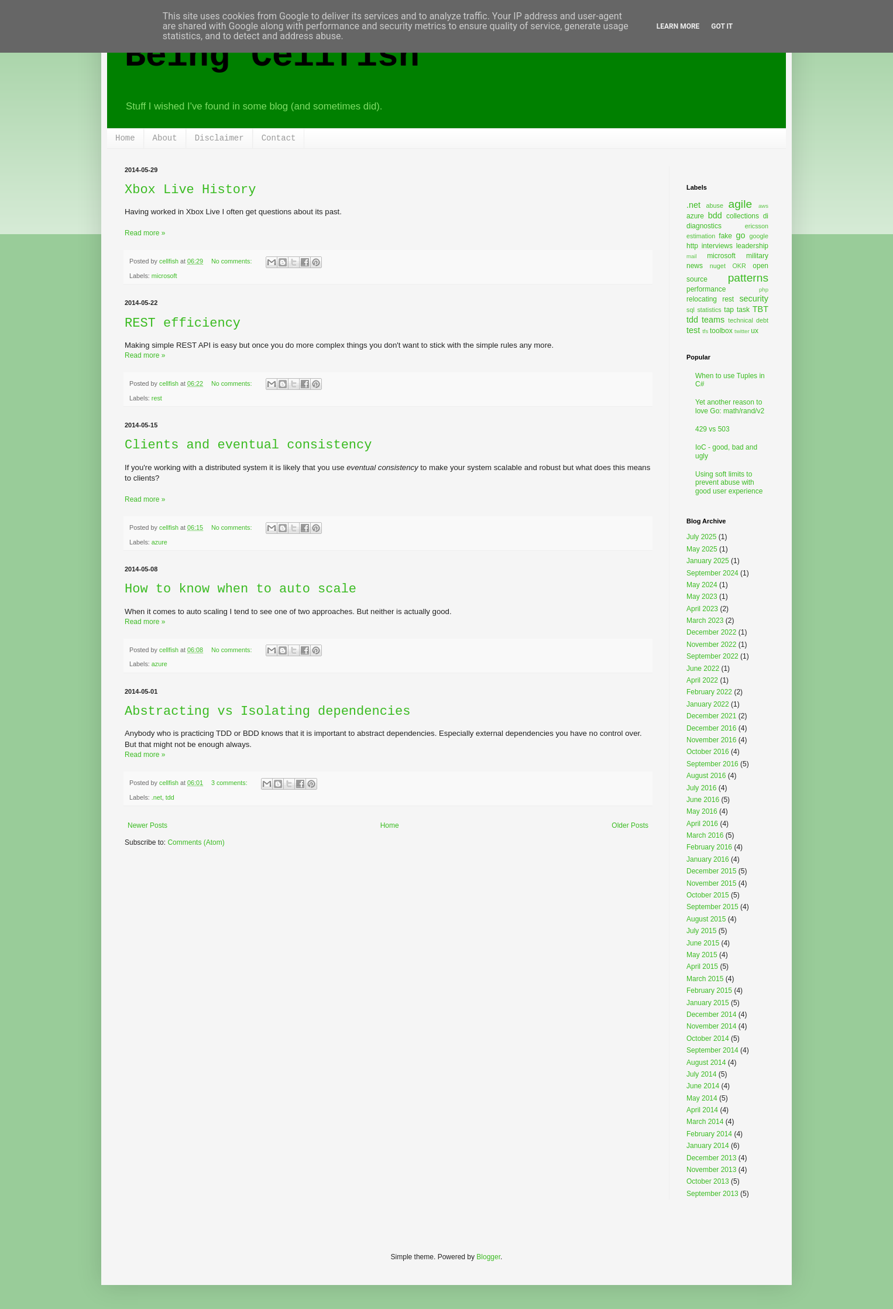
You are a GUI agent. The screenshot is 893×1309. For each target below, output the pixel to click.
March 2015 (704, 979)
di (765, 216)
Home (125, 138)
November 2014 (711, 1026)
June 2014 (702, 1086)
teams (713, 319)
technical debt (748, 320)
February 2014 (709, 1134)
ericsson (756, 225)
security (753, 298)
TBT (760, 309)
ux (754, 331)
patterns (748, 278)
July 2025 (701, 537)
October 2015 (707, 895)
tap (729, 310)
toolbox (721, 331)
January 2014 (707, 1146)
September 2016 (712, 764)
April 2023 (702, 609)
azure (159, 542)
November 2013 (711, 1170)
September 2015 (712, 907)
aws (763, 206)
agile (741, 204)
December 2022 (711, 632)
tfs (705, 331)
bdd (715, 215)
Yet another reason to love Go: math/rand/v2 (729, 406)
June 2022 (702, 668)
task (743, 310)
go (740, 235)
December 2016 (711, 728)
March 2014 (704, 1122)
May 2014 (701, 1098)
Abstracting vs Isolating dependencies (267, 711)
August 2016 (706, 776)
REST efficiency (183, 323)
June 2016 (702, 800)
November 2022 (711, 644)
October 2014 (707, 1038)
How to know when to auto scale (240, 589)
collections (742, 216)
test (693, 330)
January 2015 (707, 1003)
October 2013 (707, 1181)
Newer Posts (147, 825)
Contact (279, 138)
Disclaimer (219, 138)
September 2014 (712, 1050)
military (757, 256)
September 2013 (712, 1194)
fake (725, 236)
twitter (742, 331)
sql (690, 309)
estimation (700, 235)
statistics (709, 309)
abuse (714, 205)
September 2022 (712, 656)
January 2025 (707, 561)
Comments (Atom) (195, 842)
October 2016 (707, 752)
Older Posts (630, 825)
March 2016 (704, 835)
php (763, 289)
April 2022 (702, 680)
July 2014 (701, 1074)
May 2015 (701, 955)
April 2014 (702, 1110)
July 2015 (701, 931)
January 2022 (707, 704)
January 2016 (707, 859)
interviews (717, 246)
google (759, 235)
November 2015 (711, 883)
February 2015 (709, 990)
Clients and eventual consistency (248, 445)
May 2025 (701, 549)
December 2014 (711, 1014)
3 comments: (230, 782)
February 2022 (709, 692)
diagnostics (704, 226)
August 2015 (706, 919)
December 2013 (711, 1158)
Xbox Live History (190, 190)
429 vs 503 (712, 429)
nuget (718, 265)
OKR (739, 265)
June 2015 (702, 943)
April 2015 (702, 966)
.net (157, 797)
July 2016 (701, 788)
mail (691, 256)
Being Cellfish (272, 56)
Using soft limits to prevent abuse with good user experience (729, 482)
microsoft (164, 275)
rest (157, 398)
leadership (752, 246)
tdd (170, 797)
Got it (722, 26)
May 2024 (701, 585)
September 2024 (712, 573)
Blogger (488, 1257)
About (165, 138)
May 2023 (701, 596)
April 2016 (702, 824)
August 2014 (706, 1062)
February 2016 (709, 847)
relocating (701, 299)
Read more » (145, 233)
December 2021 (711, 716)
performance (706, 289)
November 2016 (711, 740)
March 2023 (704, 620)
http (692, 246)
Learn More (678, 26)
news (694, 266)
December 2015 (711, 871)
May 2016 (701, 811)
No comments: (232, 261)
